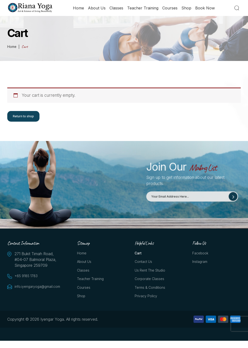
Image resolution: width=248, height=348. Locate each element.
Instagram (200, 265)
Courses (171, 9)
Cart (138, 255)
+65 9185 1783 (28, 278)
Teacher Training (144, 9)
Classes (117, 9)
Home (79, 9)
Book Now (206, 9)
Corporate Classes (151, 284)
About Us (98, 9)
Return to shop (24, 117)
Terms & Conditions (152, 293)
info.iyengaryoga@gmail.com (39, 288)
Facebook (201, 255)
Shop (188, 9)
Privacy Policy (147, 303)
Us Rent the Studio (152, 274)
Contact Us (145, 265)
